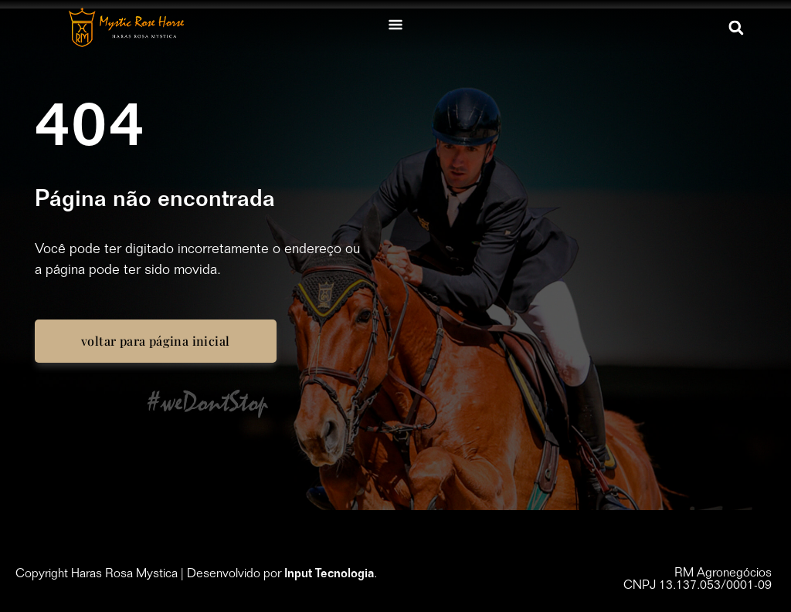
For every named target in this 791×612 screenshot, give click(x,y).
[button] (736, 27)
